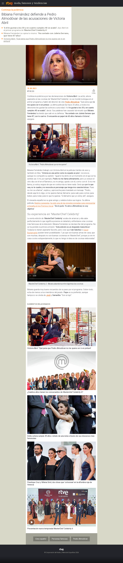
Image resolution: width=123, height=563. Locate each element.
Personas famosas (60, 539)
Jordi (48, 295)
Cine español (40, 539)
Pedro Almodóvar (72, 102)
